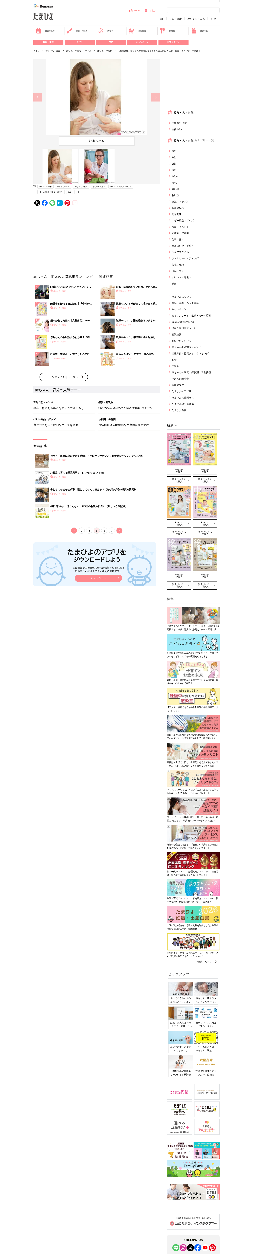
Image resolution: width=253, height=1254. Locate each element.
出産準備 (137, 30)
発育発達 (176, 214)
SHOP (134, 10)
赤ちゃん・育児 (196, 19)
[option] (96, 97)
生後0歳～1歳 (179, 123)
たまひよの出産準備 (183, 403)
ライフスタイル (180, 252)
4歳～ (175, 176)
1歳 (77, 192)
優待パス (199, 30)
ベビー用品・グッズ (183, 220)
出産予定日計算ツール (184, 328)
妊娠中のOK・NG (181, 340)
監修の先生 (178, 385)
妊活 (213, 19)
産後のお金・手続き (183, 245)
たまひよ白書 (179, 410)
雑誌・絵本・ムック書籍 (185, 303)
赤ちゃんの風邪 (104, 50)
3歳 (174, 170)
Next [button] (155, 97)
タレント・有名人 (181, 277)
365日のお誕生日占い (184, 321)
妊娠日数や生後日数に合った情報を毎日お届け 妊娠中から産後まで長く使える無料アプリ (98, 569)
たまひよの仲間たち (183, 397)
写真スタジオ (173, 42)
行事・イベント (180, 226)
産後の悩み (178, 207)
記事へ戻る (96, 141)
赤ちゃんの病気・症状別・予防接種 (191, 372)
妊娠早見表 (45, 30)
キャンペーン (142, 42)
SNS (111, 42)
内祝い (150, 10)
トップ (36, 50)
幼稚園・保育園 (180, 233)
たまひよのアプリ (181, 391)
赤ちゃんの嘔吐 (63, 186)
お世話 (175, 195)
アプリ (79, 42)
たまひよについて (181, 296)
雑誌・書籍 (48, 42)
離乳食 (167, 30)
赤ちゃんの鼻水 (99, 186)
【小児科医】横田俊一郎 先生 (51, 192)
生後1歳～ (177, 129)
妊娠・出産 (175, 19)
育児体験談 (178, 264)
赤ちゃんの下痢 (81, 186)
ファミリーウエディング (185, 258)
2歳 (174, 163)
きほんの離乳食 (180, 378)
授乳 (174, 182)
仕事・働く (178, 239)
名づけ (105, 30)
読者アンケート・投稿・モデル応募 (191, 315)
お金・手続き (77, 30)
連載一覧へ (203, 962)
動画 (174, 283)
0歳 (69, 192)
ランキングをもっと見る (63, 377)
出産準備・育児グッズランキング (190, 353)
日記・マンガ (179, 271)
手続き (175, 366)
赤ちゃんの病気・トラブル (78, 50)
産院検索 (176, 334)
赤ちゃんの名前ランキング (186, 347)
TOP (161, 19)
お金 (174, 359)
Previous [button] (37, 97)
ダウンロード (98, 578)
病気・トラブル (180, 201)
